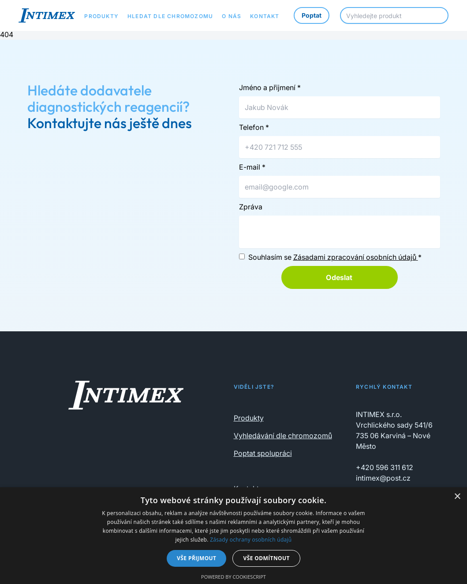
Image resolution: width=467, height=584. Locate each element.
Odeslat (339, 277)
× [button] (457, 496)
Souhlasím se (335, 257)
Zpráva (250, 206)
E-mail (252, 167)
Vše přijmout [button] (196, 558)
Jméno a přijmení (270, 87)
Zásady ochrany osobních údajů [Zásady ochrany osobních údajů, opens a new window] (250, 539)
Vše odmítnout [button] (266, 558)
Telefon (254, 127)
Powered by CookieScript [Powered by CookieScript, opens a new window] (233, 576)
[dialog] (233, 535)
